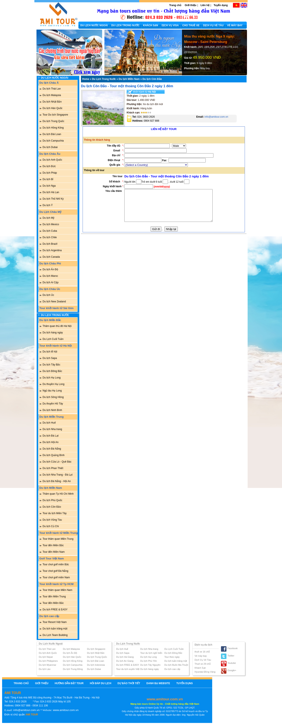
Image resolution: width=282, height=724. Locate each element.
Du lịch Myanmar (47, 665)
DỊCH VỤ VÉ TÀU (213, 25)
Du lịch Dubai (50, 147)
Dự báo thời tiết (129, 683)
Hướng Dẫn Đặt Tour (69, 683)
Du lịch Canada (51, 256)
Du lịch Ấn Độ (50, 269)
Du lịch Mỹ (48, 217)
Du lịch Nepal (46, 657)
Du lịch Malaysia (52, 95)
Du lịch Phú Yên (148, 661)
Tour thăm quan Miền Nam (57, 590)
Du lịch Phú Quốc (52, 500)
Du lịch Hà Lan (51, 192)
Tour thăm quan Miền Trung (58, 538)
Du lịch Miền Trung (51, 416)
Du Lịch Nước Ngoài (54, 77)
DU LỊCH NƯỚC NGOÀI (94, 25)
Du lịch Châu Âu (49, 153)
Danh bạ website (158, 683)
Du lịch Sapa (50, 358)
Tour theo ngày (172, 657)
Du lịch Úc (48, 295)
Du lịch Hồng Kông (53, 127)
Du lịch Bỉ (48, 179)
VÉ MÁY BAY (234, 25)
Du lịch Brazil (50, 243)
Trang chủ (175, 5)
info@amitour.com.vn (216, 116)
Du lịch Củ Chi (51, 526)
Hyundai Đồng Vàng (205, 672)
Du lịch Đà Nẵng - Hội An (57, 481)
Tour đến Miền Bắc (53, 545)
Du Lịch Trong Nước (55, 315)
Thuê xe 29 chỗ (203, 664)
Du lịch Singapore (96, 649)
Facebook (232, 648)
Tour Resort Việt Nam (55, 622)
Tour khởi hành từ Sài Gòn (56, 308)
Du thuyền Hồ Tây (53, 403)
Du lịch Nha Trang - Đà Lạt (58, 474)
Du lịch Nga (49, 185)
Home (85, 79)
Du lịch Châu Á (49, 82)
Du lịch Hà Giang (125, 657)
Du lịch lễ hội (50, 351)
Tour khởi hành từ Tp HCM (56, 584)
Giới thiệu (190, 5)
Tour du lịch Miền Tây (55, 513)
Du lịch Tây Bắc (51, 364)
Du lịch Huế (49, 422)
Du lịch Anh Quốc (52, 159)
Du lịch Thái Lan (52, 88)
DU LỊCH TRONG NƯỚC (125, 25)
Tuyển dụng (221, 5)
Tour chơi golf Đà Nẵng (55, 570)
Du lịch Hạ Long (52, 377)
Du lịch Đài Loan (52, 134)
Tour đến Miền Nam (54, 551)
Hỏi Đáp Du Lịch (100, 683)
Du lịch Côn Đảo (52, 506)
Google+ (231, 670)
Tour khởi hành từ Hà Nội (55, 345)
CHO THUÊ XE (190, 25)
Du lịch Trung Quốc (53, 121)
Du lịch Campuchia (53, 140)
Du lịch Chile (50, 237)
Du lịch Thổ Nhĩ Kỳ (53, 198)
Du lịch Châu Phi (50, 263)
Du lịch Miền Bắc (50, 320)
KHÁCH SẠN (150, 25)
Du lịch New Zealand (54, 301)
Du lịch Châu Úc (49, 289)
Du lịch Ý (48, 205)
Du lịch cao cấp (49, 616)
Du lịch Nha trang (52, 429)
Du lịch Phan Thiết (53, 468)
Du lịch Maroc (50, 275)
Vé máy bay (201, 656)
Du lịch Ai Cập (50, 282)
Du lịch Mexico (51, 224)
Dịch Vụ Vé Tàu (203, 660)
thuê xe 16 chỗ (202, 651)
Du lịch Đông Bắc (52, 371)
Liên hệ (204, 5)
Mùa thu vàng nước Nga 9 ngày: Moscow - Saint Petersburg (209, 39)
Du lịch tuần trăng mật (55, 628)
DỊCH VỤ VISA (170, 25)
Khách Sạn (200, 668)
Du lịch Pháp (50, 172)
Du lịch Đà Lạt (50, 435)
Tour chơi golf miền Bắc (56, 564)
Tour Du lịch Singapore (55, 114)
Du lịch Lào (45, 669)
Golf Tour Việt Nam (51, 558)
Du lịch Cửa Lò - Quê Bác (57, 461)
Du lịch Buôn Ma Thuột (176, 665)
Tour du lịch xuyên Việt (127, 669)
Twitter (230, 655)
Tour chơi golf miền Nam (56, 577)
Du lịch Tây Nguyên (150, 665)
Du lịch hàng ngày (53, 332)
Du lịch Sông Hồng (53, 397)
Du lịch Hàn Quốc (52, 108)
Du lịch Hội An (50, 442)
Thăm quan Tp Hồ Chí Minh (58, 493)
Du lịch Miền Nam (50, 487)
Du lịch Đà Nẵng (52, 448)
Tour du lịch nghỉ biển (151, 653)
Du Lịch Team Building (55, 635)
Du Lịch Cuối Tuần (53, 339)
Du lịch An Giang (125, 661)
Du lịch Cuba (50, 230)
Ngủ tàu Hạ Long (52, 390)
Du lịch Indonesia (96, 665)
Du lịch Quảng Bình (54, 455)
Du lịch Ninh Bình (52, 410)
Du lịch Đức (49, 166)
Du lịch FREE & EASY (55, 609)
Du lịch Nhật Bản (52, 101)
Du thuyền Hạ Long (53, 384)
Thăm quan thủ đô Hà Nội (57, 326)
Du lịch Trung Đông (73, 669)
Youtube (231, 663)
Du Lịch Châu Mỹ (50, 211)
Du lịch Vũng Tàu (52, 519)
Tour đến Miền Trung (54, 596)
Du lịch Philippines (48, 661)
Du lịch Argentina (52, 250)
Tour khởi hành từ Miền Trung (58, 532)
